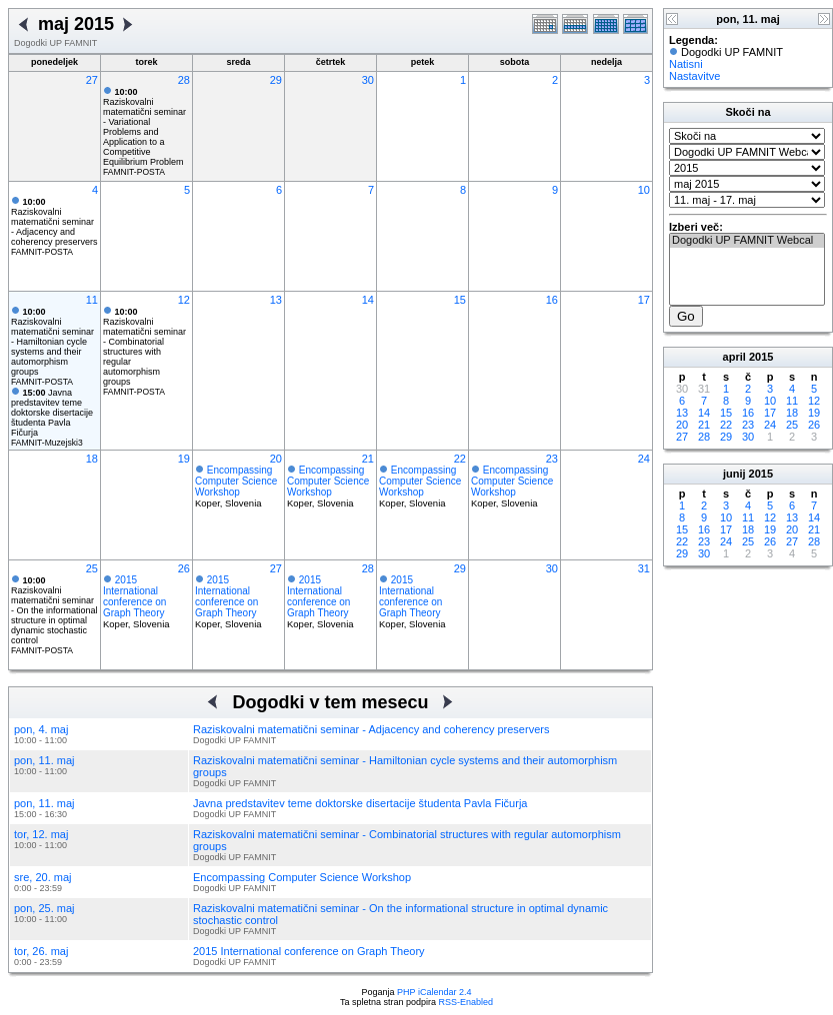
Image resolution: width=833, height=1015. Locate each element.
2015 (761, 357)
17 (644, 300)
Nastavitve (694, 76)
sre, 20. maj (42, 877)
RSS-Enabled (466, 1002)
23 (552, 459)
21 (368, 459)
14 (368, 300)
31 (644, 568)
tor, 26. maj (41, 951)
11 (92, 300)
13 (276, 300)
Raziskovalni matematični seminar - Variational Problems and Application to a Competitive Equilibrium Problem (144, 127)
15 (460, 300)
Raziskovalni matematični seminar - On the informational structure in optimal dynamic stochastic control (54, 610)
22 (460, 459)
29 (276, 80)
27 (92, 80)
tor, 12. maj (41, 834)
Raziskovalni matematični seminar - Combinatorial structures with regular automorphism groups (144, 347)
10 (644, 190)
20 (276, 459)
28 (184, 80)
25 (92, 568)
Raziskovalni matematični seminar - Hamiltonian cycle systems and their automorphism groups (52, 342)
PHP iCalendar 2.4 (434, 992)
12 (184, 300)
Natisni (686, 64)
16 (552, 300)
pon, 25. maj (44, 908)
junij (734, 474)
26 (184, 568)
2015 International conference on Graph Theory (134, 596)
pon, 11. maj (44, 760)
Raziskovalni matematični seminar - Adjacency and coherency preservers (54, 222)
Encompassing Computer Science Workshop (236, 481)
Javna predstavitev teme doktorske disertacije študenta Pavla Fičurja (52, 413)
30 (368, 80)
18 (92, 459)
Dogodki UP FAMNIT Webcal (747, 241)
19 (184, 459)
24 (644, 459)
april (734, 357)
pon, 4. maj (41, 729)
